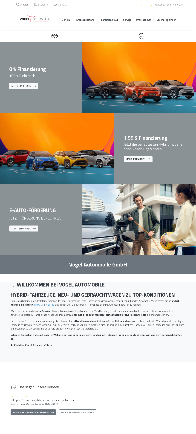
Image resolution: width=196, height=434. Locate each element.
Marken (65, 20)
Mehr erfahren (23, 86)
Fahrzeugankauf (109, 20)
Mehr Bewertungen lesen (77, 413)
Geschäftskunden (166, 20)
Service (127, 20)
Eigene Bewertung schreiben (33, 413)
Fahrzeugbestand (85, 20)
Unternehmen (143, 20)
